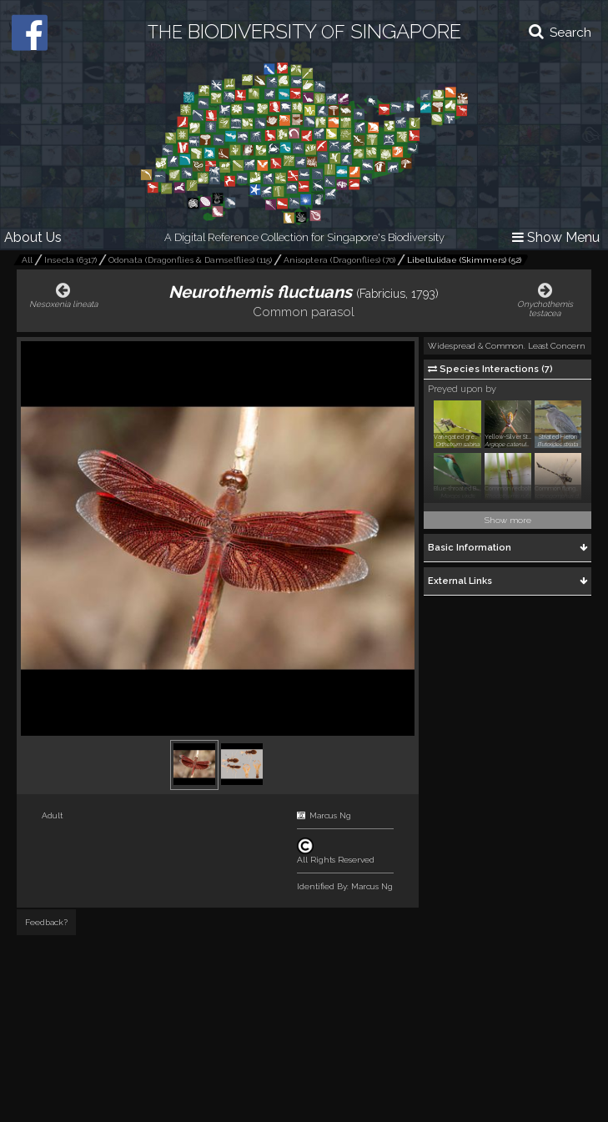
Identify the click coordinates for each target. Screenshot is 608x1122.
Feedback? (46, 922)
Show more (508, 520)
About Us (33, 237)
